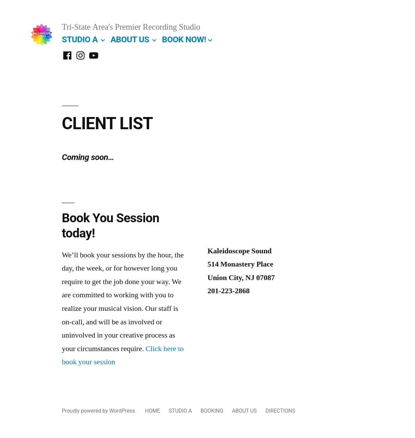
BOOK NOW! (184, 39)
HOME (152, 411)
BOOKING (212, 411)
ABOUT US (130, 39)
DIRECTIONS (280, 411)
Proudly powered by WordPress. (100, 411)
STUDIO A (80, 39)
